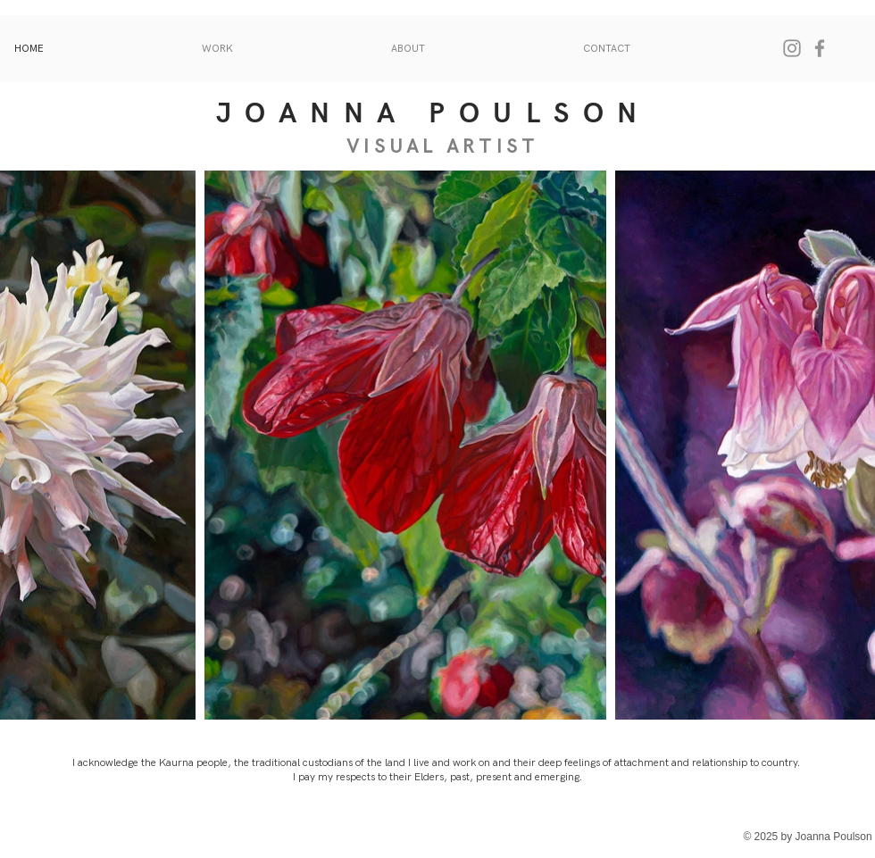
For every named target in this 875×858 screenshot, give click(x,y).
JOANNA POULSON (433, 113)
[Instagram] (792, 48)
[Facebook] (819, 48)
